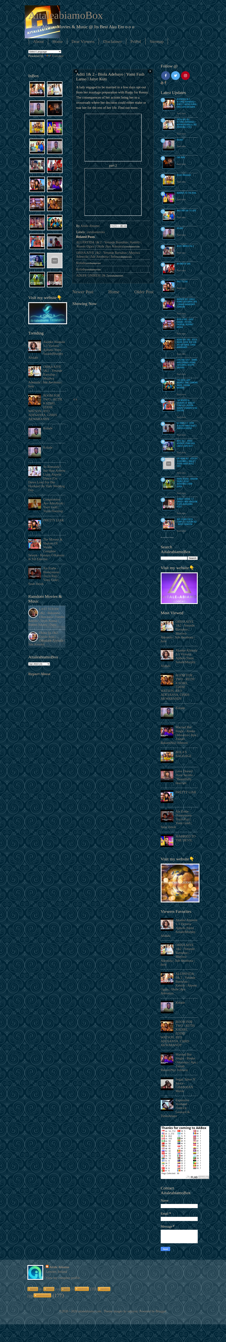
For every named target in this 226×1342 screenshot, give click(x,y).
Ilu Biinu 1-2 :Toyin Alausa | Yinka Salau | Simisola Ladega (187, 425)
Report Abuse (39, 674)
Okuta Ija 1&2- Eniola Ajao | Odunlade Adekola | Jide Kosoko (46, 638)
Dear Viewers (83, 41)
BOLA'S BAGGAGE (184, 174)
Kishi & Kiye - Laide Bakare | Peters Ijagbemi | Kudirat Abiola (185, 323)
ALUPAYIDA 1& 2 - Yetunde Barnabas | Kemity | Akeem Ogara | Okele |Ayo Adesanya (187, 102)
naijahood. (82, 1289)
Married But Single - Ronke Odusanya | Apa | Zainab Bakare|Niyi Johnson (187, 303)
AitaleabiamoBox (65, 15)
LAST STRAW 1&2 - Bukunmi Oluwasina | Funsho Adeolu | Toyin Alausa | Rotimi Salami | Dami (46, 616)
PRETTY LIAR (53, 520)
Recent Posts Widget (167, 537)
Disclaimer (112, 41)
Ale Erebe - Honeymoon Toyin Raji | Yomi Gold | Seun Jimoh (43, 576)
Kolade (80, 263)
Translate (54, 56)
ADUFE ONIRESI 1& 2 (92, 275)
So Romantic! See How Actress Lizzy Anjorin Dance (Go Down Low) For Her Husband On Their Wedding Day (46, 478)
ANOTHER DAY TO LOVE (186, 210)
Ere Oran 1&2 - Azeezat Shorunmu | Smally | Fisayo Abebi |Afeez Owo (187, 462)
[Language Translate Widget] (44, 51)
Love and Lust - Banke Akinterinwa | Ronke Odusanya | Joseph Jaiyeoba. (187, 363)
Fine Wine (181, 157)
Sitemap (157, 41)
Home (57, 41)
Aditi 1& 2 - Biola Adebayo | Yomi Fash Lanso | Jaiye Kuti (186, 443)
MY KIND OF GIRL (184, 263)
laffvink (49, 1289)
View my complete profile (63, 1278)
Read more (181, 113)
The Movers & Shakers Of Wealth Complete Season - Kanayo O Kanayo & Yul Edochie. (187, 405)
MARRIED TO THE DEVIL (186, 192)
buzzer (33, 1289)
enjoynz (132, 1311)
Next (150, 71)
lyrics (66, 1289)
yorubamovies (96, 232)
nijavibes (105, 1289)
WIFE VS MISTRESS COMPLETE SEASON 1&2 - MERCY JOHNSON (187, 522)
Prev (76, 71)
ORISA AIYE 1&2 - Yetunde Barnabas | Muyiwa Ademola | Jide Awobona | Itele (187, 123)
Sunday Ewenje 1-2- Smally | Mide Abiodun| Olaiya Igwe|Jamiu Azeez (187, 502)
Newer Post (82, 291)
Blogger (161, 1311)
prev (73, 399)
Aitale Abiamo (59, 1267)
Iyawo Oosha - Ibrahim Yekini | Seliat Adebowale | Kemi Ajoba (187, 482)
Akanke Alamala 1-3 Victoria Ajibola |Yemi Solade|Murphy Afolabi (46, 349)
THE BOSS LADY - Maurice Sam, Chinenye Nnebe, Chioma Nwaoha (187, 383)
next (76, 399)
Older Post (144, 291)
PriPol (135, 41)
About (38, 41)
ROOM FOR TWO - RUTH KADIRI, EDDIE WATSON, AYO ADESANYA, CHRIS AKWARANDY (45, 407)
